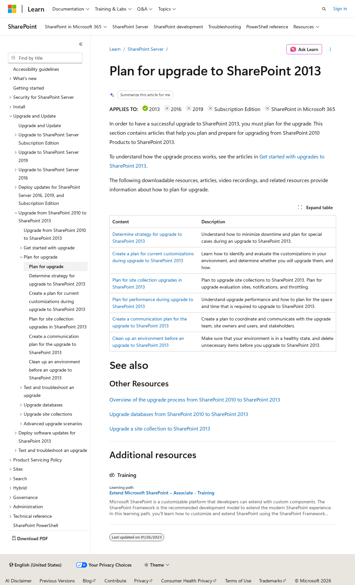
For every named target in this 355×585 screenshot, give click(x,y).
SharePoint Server (145, 49)
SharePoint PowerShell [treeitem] (35, 525)
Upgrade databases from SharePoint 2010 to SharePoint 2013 (178, 413)
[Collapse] (81, 44)
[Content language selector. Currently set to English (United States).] (35, 565)
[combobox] (45, 58)
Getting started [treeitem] (28, 88)
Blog (87, 580)
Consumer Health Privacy (186, 580)
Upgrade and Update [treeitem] (39, 125)
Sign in (340, 8)
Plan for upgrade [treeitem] (46, 266)
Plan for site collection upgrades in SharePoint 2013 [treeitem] (58, 323)
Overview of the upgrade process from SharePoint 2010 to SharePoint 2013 (194, 399)
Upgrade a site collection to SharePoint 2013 (159, 428)
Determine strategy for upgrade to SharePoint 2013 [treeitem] (57, 279)
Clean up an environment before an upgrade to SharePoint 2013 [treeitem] (54, 369)
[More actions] (330, 49)
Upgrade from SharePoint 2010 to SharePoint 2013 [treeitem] (55, 234)
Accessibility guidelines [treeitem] (36, 69)
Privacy (141, 580)
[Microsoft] (12, 9)
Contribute (115, 580)
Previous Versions (57, 580)
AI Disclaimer (18, 580)
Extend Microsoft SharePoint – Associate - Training (161, 493)
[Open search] (324, 9)
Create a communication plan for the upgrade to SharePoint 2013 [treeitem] (54, 344)
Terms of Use (238, 580)
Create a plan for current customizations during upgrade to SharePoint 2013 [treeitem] (57, 301)
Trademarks (270, 580)
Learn (115, 49)
